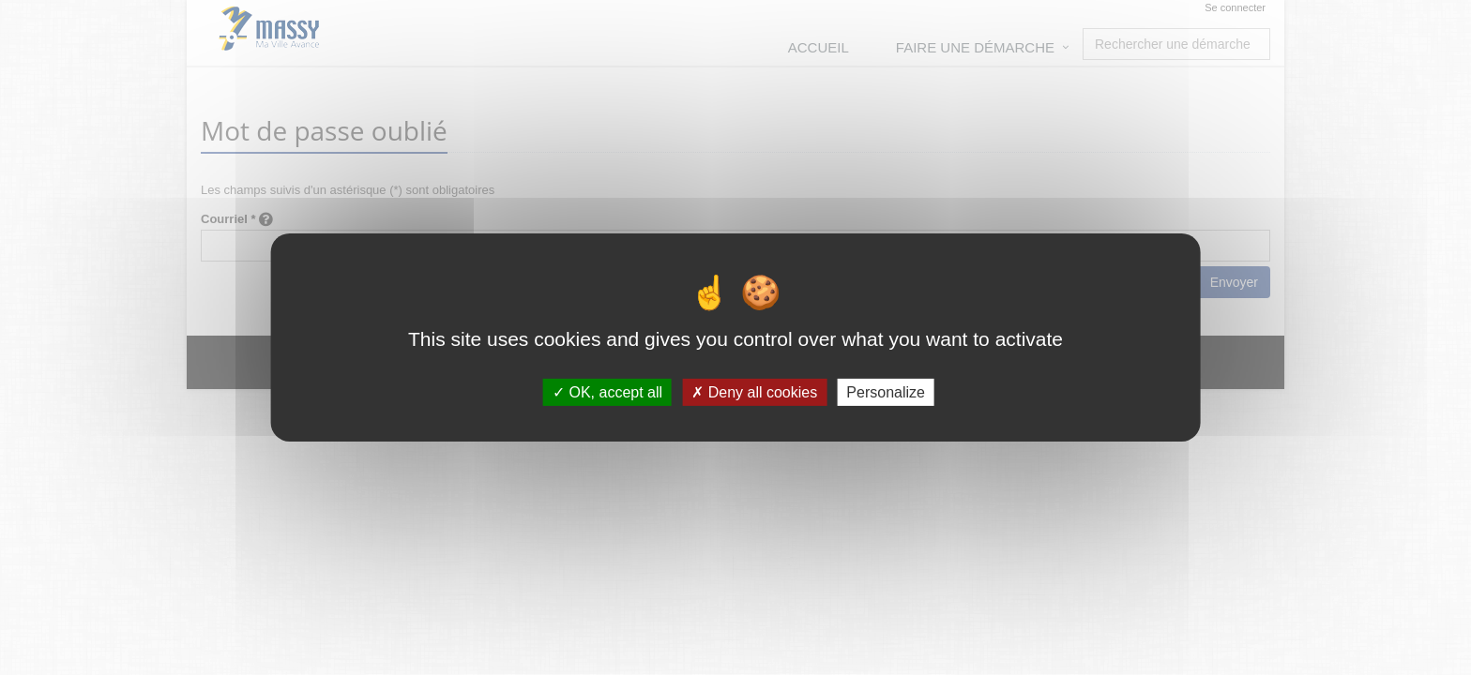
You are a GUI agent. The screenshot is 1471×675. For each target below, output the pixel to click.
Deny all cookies (754, 392)
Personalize (885, 392)
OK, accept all (607, 392)
